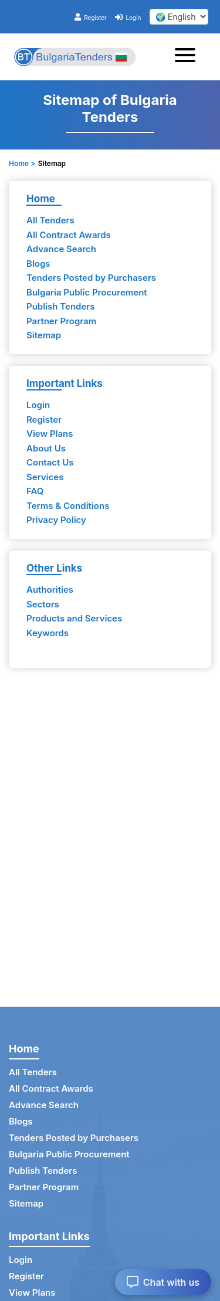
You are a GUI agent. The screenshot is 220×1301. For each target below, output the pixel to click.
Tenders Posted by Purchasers (91, 277)
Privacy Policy (56, 519)
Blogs (38, 263)
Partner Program (61, 321)
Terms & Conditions (67, 505)
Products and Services (74, 618)
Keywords (47, 632)
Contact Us (49, 462)
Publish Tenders (60, 306)
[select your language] (179, 17)
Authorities (49, 589)
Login (128, 17)
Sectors (42, 604)
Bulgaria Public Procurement (86, 292)
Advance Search (61, 248)
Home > (22, 163)
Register (91, 17)
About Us (46, 448)
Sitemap (43, 335)
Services (44, 477)
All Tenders (50, 220)
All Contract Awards (68, 234)
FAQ (34, 491)
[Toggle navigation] (188, 56)
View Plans (49, 433)
